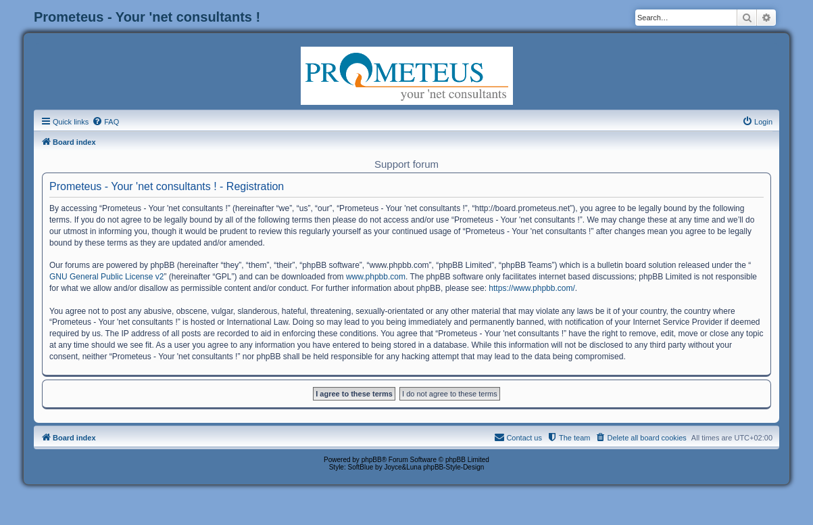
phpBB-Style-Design (453, 467)
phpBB (372, 459)
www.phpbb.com (375, 276)
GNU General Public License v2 (106, 276)
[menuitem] (105, 122)
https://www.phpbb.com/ (531, 288)
